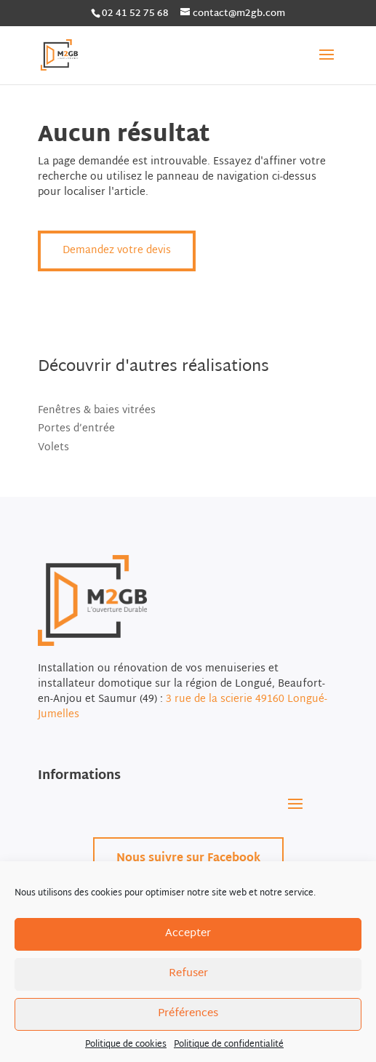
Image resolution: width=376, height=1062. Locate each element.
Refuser (188, 973)
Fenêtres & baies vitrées (97, 411)
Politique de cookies (126, 1045)
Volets (53, 448)
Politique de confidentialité (229, 1045)
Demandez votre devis (117, 250)
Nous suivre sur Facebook (188, 859)
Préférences (188, 1013)
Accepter (188, 933)
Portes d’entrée (76, 429)
